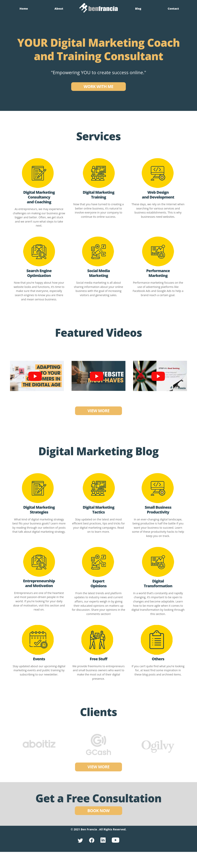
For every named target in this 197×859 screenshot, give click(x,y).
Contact (173, 8)
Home (23, 8)
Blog (138, 8)
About (59, 8)
